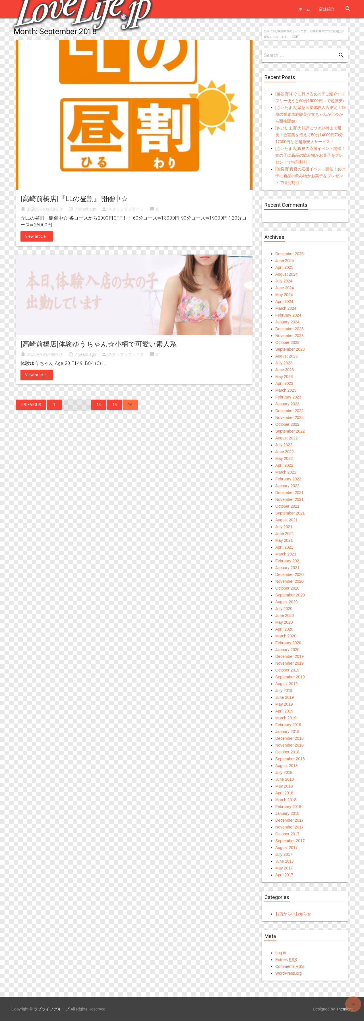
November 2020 (289, 581)
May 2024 (284, 294)
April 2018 (284, 793)
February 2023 (288, 397)
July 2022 (283, 445)
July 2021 (283, 526)
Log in (280, 952)
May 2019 (284, 704)
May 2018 (284, 786)
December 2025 (289, 253)
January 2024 (287, 322)
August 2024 (286, 274)
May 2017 (284, 868)
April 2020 (284, 629)
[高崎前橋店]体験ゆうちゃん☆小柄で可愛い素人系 (98, 344)
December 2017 (289, 820)
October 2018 (287, 752)
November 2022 (289, 417)
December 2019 (289, 656)
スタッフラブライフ (126, 209)
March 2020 (285, 636)
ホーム (304, 9)
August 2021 (286, 520)
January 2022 (287, 485)
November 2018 (289, 745)
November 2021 (289, 499)
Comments (289, 966)
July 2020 (283, 608)
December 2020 (289, 574)
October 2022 (287, 424)
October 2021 (287, 506)
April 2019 (284, 711)
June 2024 (284, 288)
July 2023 (283, 363)
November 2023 (289, 335)
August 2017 (286, 847)
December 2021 (289, 492)
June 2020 (284, 615)
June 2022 (284, 451)
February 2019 (288, 724)
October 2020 (287, 588)
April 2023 (284, 383)
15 (114, 404)
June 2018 (284, 779)
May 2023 (284, 376)
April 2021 (284, 547)
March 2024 (285, 308)
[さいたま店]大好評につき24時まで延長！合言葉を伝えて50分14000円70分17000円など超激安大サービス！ (309, 135)
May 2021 (284, 540)
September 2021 (290, 513)
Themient (344, 1009)
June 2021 (284, 533)
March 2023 (285, 390)
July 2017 (283, 854)
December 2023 (289, 328)
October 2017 (287, 834)
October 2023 (287, 342)
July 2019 (283, 690)
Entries (286, 959)
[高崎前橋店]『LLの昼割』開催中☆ (74, 199)
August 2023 (286, 356)
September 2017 (290, 840)
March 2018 (285, 799)
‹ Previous (30, 404)
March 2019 (285, 718)
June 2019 (284, 697)
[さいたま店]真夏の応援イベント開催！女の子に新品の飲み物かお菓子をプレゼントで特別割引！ (310, 155)
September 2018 (290, 759)
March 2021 (285, 554)
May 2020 (284, 622)
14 (98, 404)
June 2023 (284, 369)
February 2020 (288, 642)
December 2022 (289, 410)
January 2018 (287, 813)
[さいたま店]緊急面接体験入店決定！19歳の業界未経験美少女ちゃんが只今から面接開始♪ (310, 114)
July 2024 (283, 281)
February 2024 (288, 315)
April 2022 (284, 465)
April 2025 (284, 267)
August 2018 (286, 765)
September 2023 (290, 349)
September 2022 (290, 431)
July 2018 (283, 772)
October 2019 (287, 670)
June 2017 (284, 861)
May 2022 (284, 458)
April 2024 (284, 301)
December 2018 (289, 738)
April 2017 (284, 875)
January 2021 (287, 567)
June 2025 (284, 260)
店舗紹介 (327, 9)
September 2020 (290, 595)
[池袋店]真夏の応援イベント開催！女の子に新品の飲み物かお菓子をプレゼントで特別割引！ (310, 176)
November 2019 (289, 663)
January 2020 (287, 649)
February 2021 (288, 561)
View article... (36, 236)
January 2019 (287, 731)
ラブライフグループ (51, 1009)
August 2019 (286, 683)
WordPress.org (288, 973)
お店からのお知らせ (45, 209)
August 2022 (286, 438)
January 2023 (287, 404)
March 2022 (285, 472)
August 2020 (286, 602)
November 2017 (289, 827)
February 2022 (288, 479)
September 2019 (290, 677)
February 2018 (288, 806)
